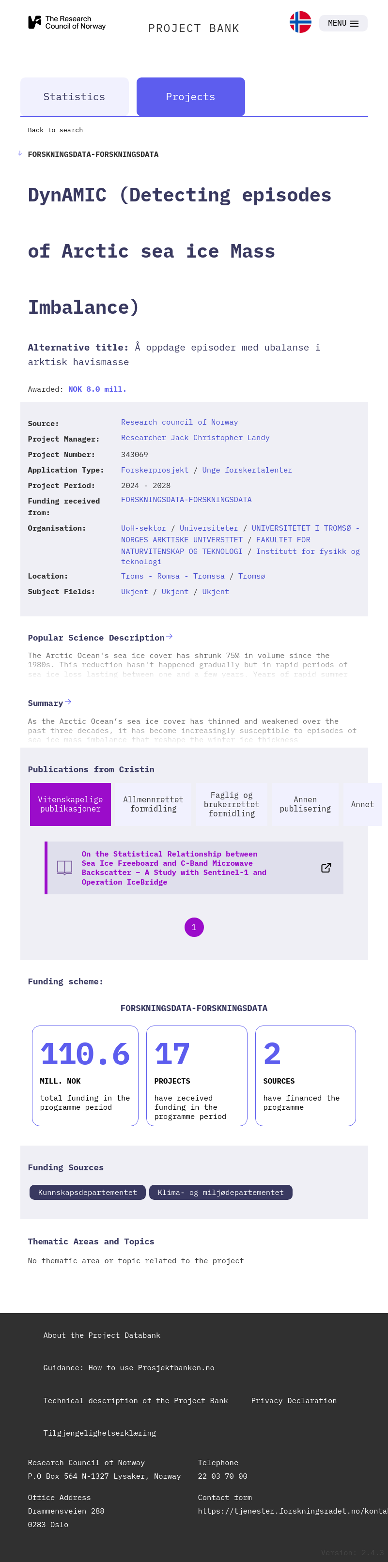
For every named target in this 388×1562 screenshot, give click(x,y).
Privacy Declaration (294, 1400)
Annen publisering (305, 804)
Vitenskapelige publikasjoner (70, 804)
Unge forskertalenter (247, 470)
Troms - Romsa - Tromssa (173, 576)
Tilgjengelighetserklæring (100, 1433)
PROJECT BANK (194, 27)
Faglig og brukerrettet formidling (232, 804)
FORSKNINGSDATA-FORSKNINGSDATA (186, 499)
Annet (362, 804)
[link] (300, 23)
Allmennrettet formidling (153, 804)
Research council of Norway (179, 422)
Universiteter (209, 528)
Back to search (55, 129)
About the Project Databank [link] (102, 1335)
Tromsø (251, 576)
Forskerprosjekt (155, 470)
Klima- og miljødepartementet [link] (221, 1192)
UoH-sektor (143, 528)
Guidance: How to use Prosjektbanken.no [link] (129, 1367)
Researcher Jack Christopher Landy (195, 437)
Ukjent (134, 591)
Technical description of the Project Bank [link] (136, 1400)
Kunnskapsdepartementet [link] (88, 1192)
